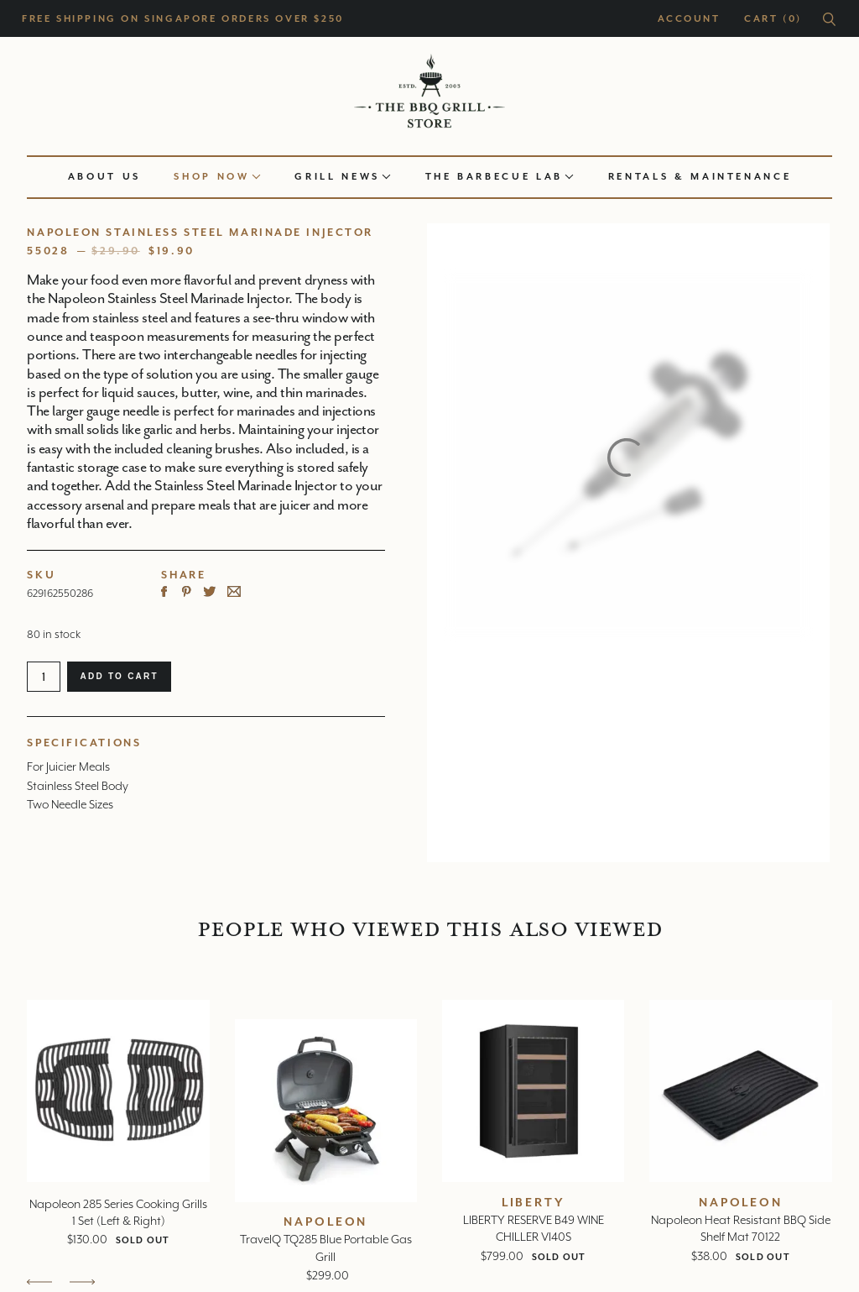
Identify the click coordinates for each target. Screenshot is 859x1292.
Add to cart (119, 676)
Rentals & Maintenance (700, 176)
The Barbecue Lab (499, 176)
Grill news (342, 176)
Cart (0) (773, 18)
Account (689, 18)
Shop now (217, 176)
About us (104, 176)
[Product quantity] (43, 677)
